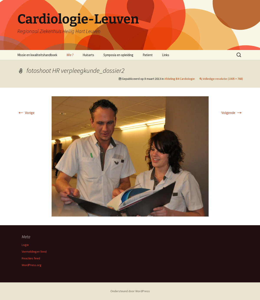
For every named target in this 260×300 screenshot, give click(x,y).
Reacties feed (31, 258)
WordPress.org (31, 265)
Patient (148, 55)
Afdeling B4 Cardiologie (179, 79)
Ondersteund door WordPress (130, 291)
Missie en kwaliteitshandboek (37, 55)
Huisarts (88, 55)
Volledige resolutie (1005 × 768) (223, 79)
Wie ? (70, 55)
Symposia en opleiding (118, 55)
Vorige (25, 112)
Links (165, 55)
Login (25, 245)
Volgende (232, 112)
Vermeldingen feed (34, 251)
